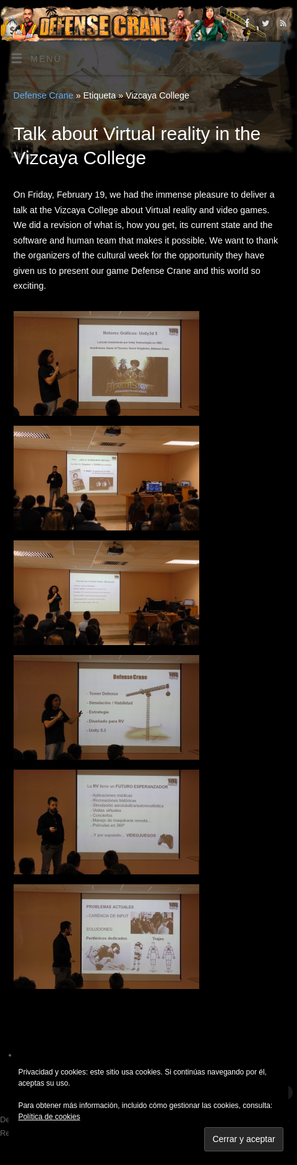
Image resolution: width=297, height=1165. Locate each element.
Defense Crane (44, 95)
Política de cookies (49, 1116)
